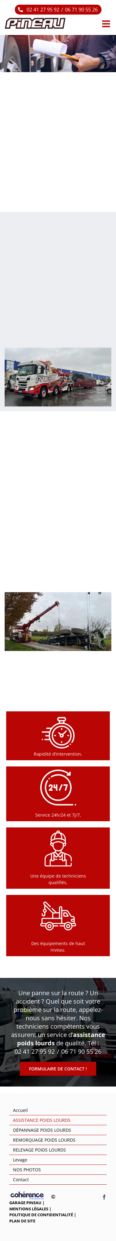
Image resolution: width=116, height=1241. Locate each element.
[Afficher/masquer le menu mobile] (106, 23)
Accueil (20, 1110)
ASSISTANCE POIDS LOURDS (42, 1120)
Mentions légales (28, 1209)
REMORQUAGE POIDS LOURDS (44, 1140)
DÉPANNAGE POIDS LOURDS (42, 1130)
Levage (20, 1160)
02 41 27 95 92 (43, 9)
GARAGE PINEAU (25, 1202)
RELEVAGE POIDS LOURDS (39, 1150)
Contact (21, 1179)
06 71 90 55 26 (81, 9)
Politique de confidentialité (41, 1214)
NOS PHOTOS (27, 1170)
